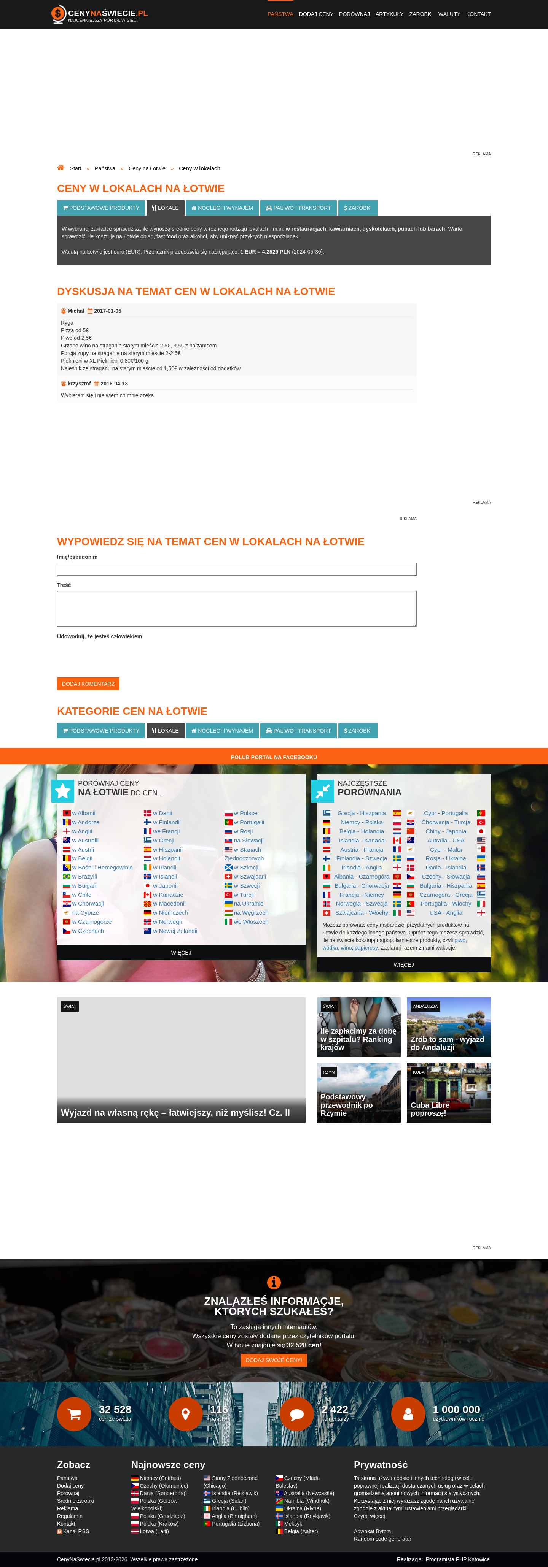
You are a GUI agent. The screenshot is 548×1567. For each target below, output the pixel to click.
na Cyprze (85, 912)
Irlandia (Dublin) (231, 1508)
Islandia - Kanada (362, 840)
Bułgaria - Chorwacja (362, 885)
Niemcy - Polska (362, 822)
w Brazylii (84, 876)
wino (346, 948)
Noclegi (222, 208)
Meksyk (293, 1524)
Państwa (280, 14)
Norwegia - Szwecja (362, 903)
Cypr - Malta (446, 849)
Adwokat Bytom (372, 1531)
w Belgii (82, 858)
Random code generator (382, 1539)
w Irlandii (164, 867)
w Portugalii (249, 822)
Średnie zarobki (75, 1501)
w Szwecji (247, 885)
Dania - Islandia (445, 867)
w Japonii (165, 885)
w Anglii (82, 831)
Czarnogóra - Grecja (445, 894)
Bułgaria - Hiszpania (446, 885)
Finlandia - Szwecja (361, 858)
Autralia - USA (446, 840)
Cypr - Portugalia (446, 813)
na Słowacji (249, 840)
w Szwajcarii (250, 876)
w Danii (162, 813)
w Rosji (243, 831)
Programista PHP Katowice (457, 1559)
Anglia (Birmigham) (234, 1516)
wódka (330, 948)
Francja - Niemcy (361, 894)
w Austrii (83, 849)
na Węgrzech (251, 912)
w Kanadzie (168, 894)
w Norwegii (167, 921)
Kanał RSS (76, 1531)
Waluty (449, 14)
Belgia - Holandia (361, 831)
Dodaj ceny (316, 14)
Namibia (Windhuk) (307, 1501)
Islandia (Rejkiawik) (235, 1493)
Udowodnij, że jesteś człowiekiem (99, 636)
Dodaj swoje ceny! (274, 1360)
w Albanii (84, 813)
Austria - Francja (361, 849)
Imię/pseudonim (77, 557)
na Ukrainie (249, 903)
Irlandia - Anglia (362, 867)
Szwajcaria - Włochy (361, 912)
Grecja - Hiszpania (362, 813)
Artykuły (390, 14)
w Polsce (246, 813)
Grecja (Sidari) (229, 1501)
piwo (459, 940)
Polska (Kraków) (159, 1524)
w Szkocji (246, 867)
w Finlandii (167, 822)
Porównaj (354, 14)
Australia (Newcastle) (309, 1493)
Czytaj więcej (369, 1516)
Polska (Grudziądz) (162, 1516)
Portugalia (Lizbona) (236, 1524)
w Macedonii (169, 903)
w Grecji (163, 840)
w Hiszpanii (168, 849)
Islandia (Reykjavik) (307, 1516)
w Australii (85, 840)
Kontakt (478, 14)
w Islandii (165, 876)
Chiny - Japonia (445, 831)
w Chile (81, 894)
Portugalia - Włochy (446, 903)
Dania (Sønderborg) (163, 1493)
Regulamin (70, 1516)
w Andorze (86, 822)
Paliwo (298, 208)
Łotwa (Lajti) (154, 1531)
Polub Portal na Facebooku (274, 757)
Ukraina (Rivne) (302, 1508)
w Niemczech (170, 912)
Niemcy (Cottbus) (160, 1478)
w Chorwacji (88, 903)
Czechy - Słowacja (446, 876)
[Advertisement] (274, 97)
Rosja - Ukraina (446, 858)
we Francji (166, 831)
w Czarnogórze (92, 921)
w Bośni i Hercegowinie (102, 867)
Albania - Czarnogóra (361, 876)
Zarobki (421, 14)
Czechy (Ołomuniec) (164, 1486)
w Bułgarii (85, 885)
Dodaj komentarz (88, 684)
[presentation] (115, 657)
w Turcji (244, 894)
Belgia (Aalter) (301, 1531)
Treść (64, 585)
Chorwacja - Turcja (446, 822)
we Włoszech (251, 921)
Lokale (165, 208)
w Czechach (88, 931)
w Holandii (166, 858)
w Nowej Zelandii (175, 931)
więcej (181, 953)
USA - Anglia (446, 912)
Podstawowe (101, 208)
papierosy (366, 948)
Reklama (67, 1508)
